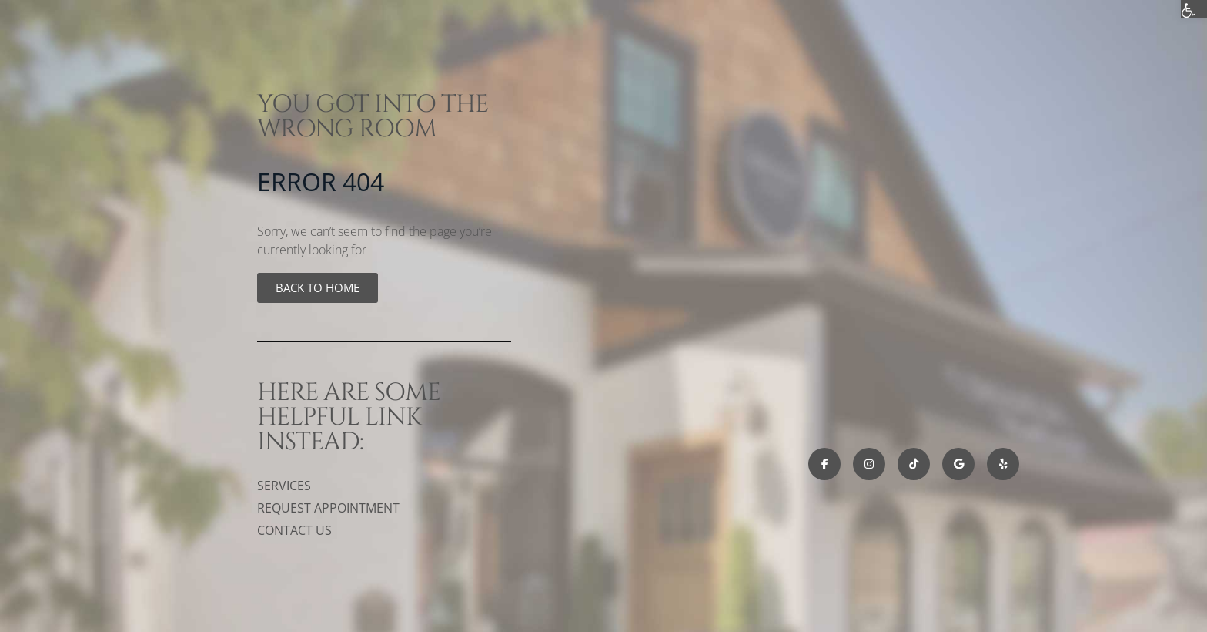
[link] (317, 288)
